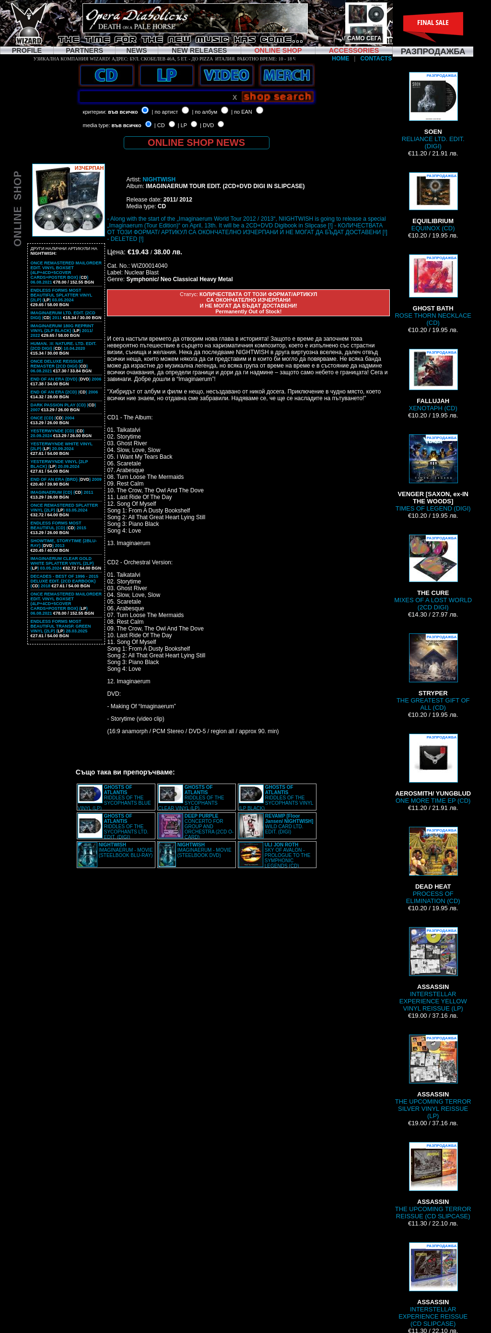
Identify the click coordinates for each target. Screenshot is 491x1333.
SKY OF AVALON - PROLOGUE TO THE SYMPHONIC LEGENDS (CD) (288, 855)
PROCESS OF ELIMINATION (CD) (433, 866)
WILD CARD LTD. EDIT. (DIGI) (289, 823)
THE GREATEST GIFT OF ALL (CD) (433, 672)
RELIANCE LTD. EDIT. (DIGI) (433, 111)
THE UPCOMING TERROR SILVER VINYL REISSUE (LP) (433, 1077)
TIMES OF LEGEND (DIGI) (433, 473)
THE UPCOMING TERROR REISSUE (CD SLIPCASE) (433, 1181)
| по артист (165, 112)
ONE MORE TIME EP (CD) (433, 769)
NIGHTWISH (158, 179)
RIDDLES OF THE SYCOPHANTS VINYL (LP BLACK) (276, 798)
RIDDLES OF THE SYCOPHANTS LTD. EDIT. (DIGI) (126, 826)
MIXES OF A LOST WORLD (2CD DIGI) (433, 573)
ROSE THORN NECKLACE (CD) (433, 290)
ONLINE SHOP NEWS (196, 142)
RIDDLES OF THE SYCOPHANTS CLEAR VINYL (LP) (191, 798)
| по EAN (241, 112)
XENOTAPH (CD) (433, 380)
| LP (182, 125)
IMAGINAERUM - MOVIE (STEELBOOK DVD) (204, 850)
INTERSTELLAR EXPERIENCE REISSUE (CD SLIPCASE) (433, 1284)
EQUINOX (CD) (433, 202)
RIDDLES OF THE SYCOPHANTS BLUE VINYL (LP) (114, 798)
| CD (159, 125)
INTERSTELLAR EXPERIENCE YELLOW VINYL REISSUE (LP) (433, 969)
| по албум (204, 112)
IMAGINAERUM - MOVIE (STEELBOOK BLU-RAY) (126, 850)
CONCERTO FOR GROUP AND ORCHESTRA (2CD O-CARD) (209, 826)
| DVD (207, 125)
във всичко (123, 112)
